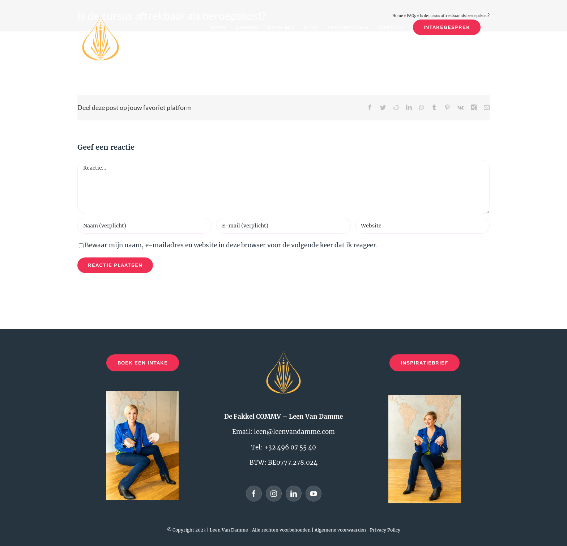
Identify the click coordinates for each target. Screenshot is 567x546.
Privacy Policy (385, 530)
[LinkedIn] (294, 494)
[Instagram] (274, 494)
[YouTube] (313, 494)
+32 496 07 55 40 (290, 447)
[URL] (422, 226)
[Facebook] (254, 494)
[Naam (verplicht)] (144, 226)
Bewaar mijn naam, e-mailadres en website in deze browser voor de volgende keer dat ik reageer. (231, 245)
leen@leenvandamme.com (294, 432)
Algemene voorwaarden (340, 530)
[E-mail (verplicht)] (283, 226)
